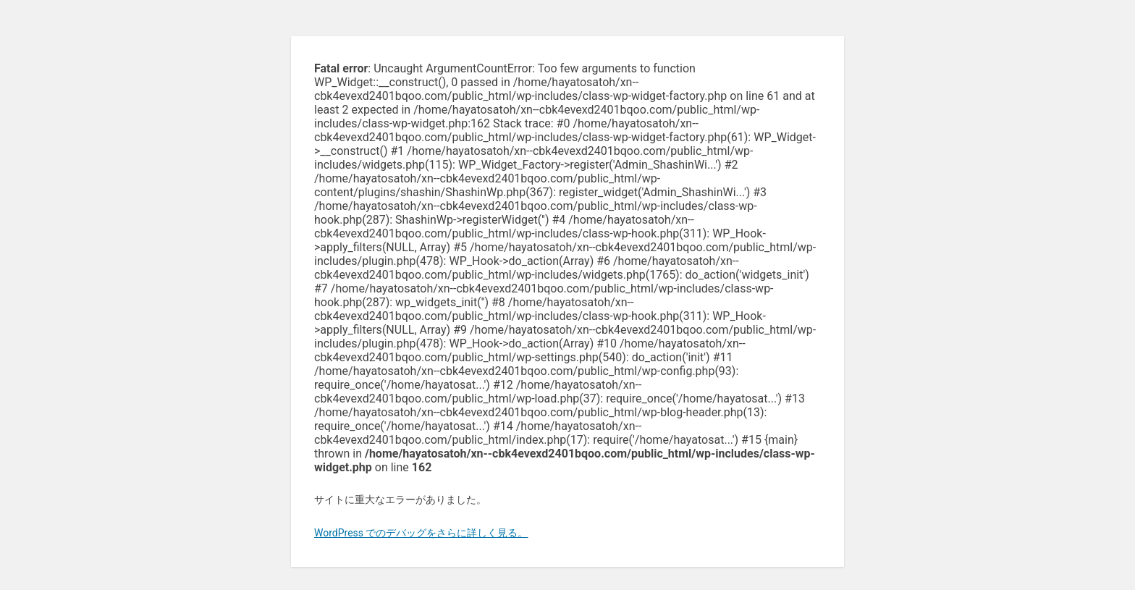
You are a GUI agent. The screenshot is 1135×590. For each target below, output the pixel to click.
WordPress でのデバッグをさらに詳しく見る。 (421, 533)
